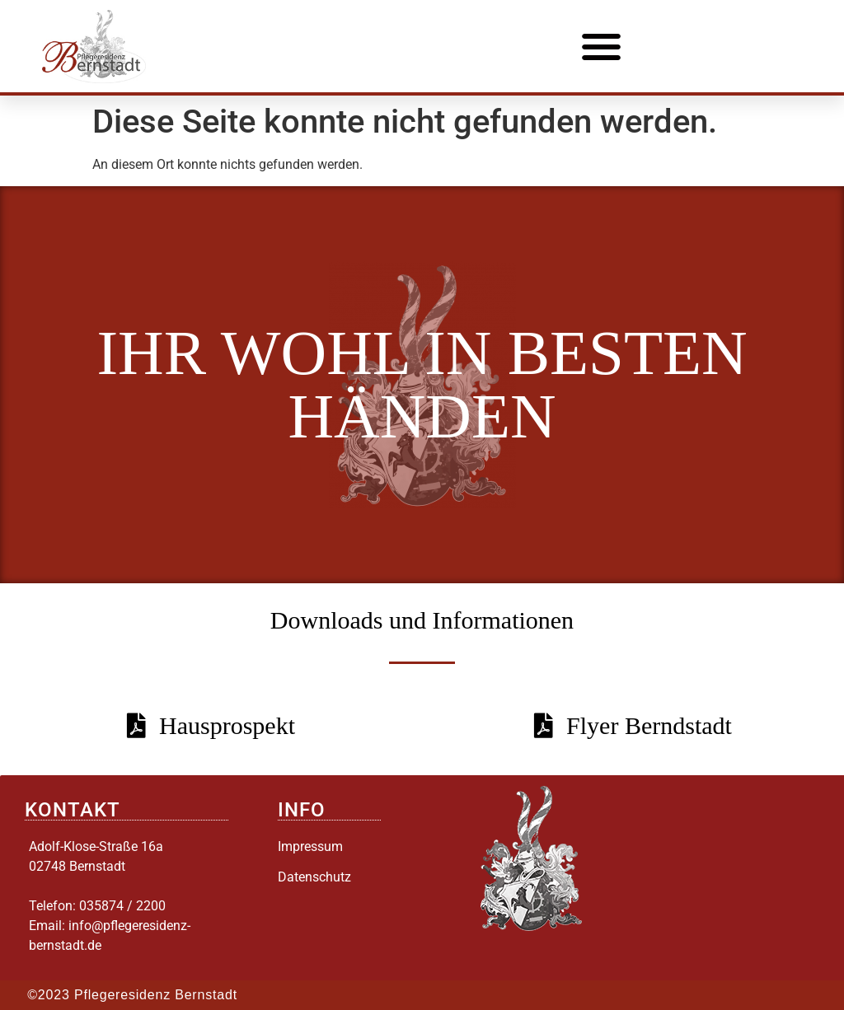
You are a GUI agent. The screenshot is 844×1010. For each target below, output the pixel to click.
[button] (602, 46)
